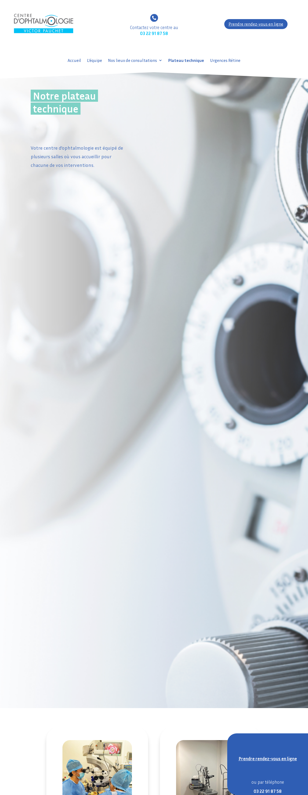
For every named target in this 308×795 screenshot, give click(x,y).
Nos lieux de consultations (132, 60)
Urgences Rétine (225, 60)
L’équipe (94, 60)
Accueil (74, 60)
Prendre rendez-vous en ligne (256, 24)
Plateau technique (186, 60)
